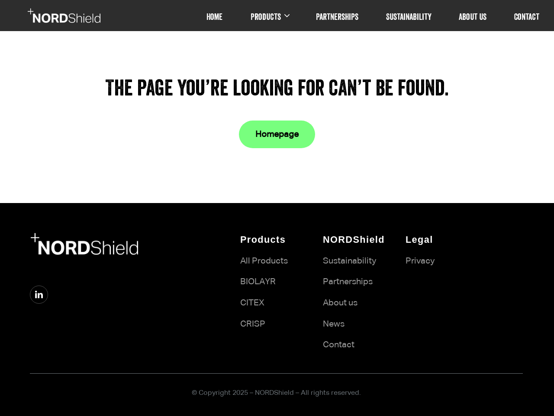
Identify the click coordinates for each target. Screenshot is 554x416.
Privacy (420, 261)
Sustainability (349, 261)
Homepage (277, 134)
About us (340, 303)
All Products (264, 261)
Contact (338, 344)
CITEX (252, 303)
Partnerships (348, 281)
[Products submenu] (287, 15)
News (334, 324)
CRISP (252, 324)
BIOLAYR (258, 281)
